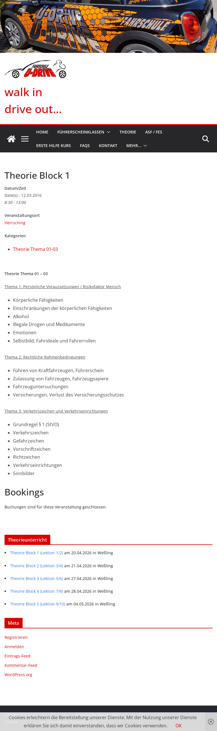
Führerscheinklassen (80, 132)
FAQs (85, 145)
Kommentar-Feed (21, 665)
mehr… (133, 145)
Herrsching (15, 222)
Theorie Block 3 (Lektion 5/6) (36, 578)
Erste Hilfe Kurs (53, 145)
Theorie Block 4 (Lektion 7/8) (36, 591)
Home (42, 132)
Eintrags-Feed (18, 656)
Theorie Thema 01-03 (35, 249)
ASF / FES (153, 132)
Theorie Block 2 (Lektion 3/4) (36, 565)
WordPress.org (18, 674)
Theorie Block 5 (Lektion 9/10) (37, 604)
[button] (107, 132)
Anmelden (14, 646)
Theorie (128, 132)
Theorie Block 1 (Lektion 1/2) (36, 552)
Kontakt (108, 145)
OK (178, 726)
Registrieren (16, 637)
